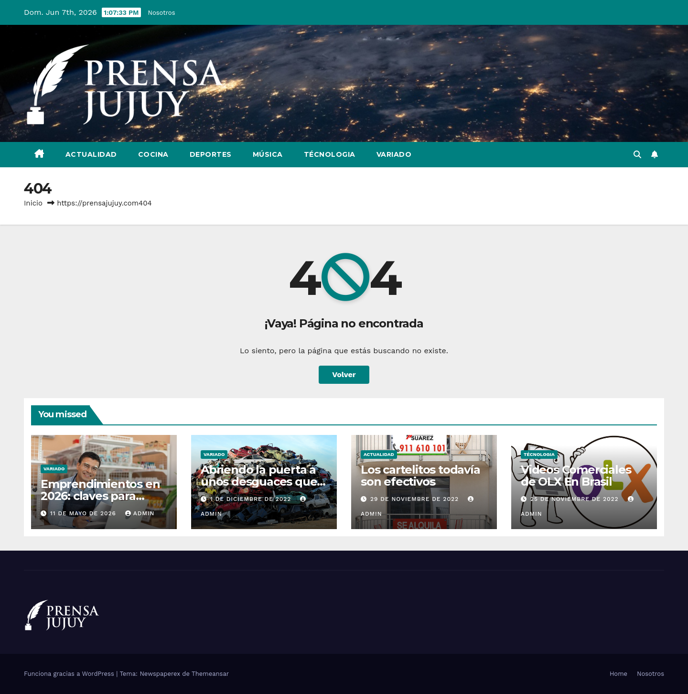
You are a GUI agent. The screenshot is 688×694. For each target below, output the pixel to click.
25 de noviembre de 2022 (575, 499)
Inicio (33, 203)
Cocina (153, 154)
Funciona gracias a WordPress (70, 673)
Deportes (211, 154)
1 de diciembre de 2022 (251, 499)
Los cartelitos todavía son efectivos (420, 475)
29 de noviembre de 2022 (415, 499)
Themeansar (210, 673)
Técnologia (329, 154)
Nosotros (161, 12)
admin (140, 513)
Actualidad (91, 154)
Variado (394, 154)
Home (618, 673)
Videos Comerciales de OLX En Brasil (576, 475)
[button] (637, 154)
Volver (344, 374)
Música (268, 154)
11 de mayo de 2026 (84, 513)
